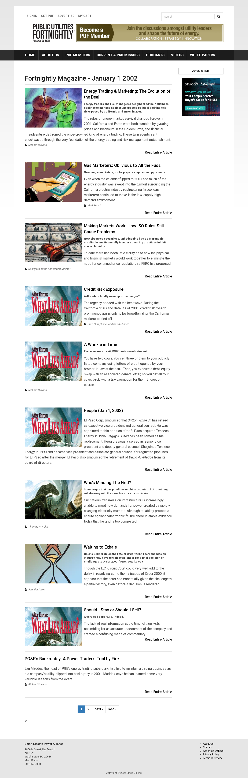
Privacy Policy (211, 754)
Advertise (66, 16)
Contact (207, 747)
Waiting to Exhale (100, 547)
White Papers (202, 55)
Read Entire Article (158, 152)
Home (30, 55)
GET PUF (47, 16)
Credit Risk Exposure (103, 289)
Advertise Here (201, 70)
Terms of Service (213, 758)
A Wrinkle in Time (100, 344)
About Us (50, 55)
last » (112, 709)
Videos (177, 55)
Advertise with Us (213, 750)
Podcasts (155, 55)
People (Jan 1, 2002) (103, 410)
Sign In (31, 16)
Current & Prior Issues (118, 55)
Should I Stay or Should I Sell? (112, 609)
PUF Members (78, 55)
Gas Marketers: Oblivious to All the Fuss (122, 165)
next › (99, 709)
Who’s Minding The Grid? (107, 482)
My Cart (85, 16)
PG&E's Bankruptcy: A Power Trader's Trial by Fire (72, 658)
